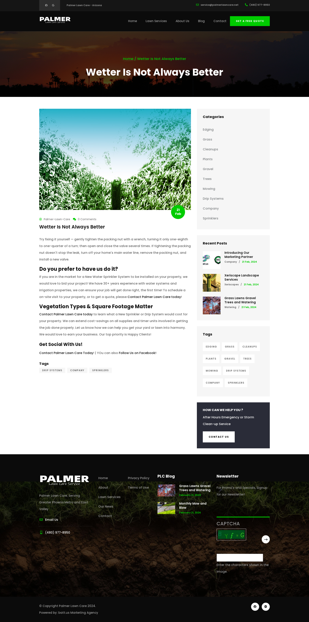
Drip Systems (52, 370)
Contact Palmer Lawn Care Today (66, 353)
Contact (219, 21)
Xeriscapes (231, 284)
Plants (208, 159)
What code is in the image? (239, 549)
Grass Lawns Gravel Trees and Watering (240, 300)
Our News (105, 506)
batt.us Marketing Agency (78, 613)
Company (77, 370)
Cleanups (210, 149)
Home (132, 21)
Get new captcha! (218, 543)
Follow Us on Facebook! (137, 353)
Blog (201, 21)
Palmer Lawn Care (73, 606)
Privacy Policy (138, 478)
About (103, 487)
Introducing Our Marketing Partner (238, 255)
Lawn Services (156, 21)
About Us (182, 21)
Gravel (208, 169)
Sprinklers (100, 370)
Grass (207, 139)
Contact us (219, 436)
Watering (230, 307)
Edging (208, 129)
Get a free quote (250, 21)
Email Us (48, 520)
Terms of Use (138, 487)
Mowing (209, 188)
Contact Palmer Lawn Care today (154, 297)
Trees (207, 179)
